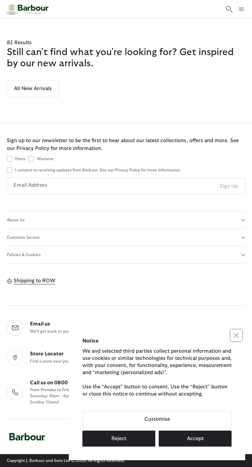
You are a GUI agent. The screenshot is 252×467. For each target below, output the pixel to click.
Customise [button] (157, 419)
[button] (236, 335)
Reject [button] (118, 438)
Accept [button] (195, 438)
